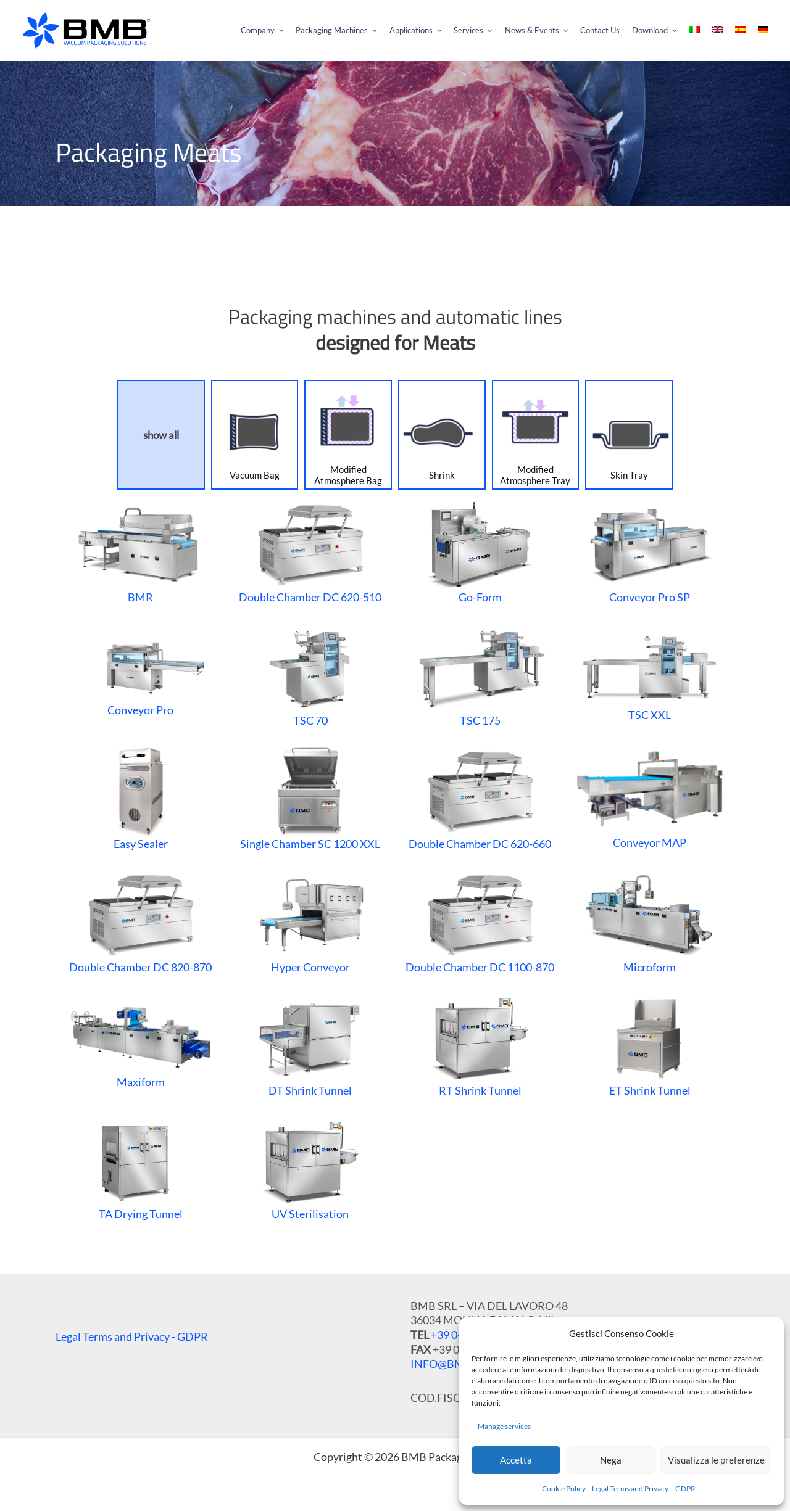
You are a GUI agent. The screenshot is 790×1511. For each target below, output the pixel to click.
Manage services (504, 1426)
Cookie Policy (564, 1488)
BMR (140, 551)
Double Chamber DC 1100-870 (479, 921)
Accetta (516, 1459)
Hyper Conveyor (310, 921)
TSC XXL (649, 674)
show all (161, 435)
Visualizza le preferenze (716, 1459)
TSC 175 (479, 674)
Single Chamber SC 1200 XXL (310, 797)
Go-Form (480, 551)
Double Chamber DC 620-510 (310, 551)
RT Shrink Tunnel (480, 1044)
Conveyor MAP (649, 798)
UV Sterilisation (310, 1167)
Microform (650, 921)
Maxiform (140, 1044)
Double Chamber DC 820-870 (140, 921)
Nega (611, 1459)
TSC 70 (310, 674)
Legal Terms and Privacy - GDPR (132, 1336)
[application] (325, 30)
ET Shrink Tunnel (650, 1044)
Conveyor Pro (140, 674)
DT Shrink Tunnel (310, 1044)
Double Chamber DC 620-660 (480, 797)
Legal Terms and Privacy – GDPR (644, 1488)
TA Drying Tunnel (140, 1167)
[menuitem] (705, 30)
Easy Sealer (141, 797)
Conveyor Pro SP (649, 551)
